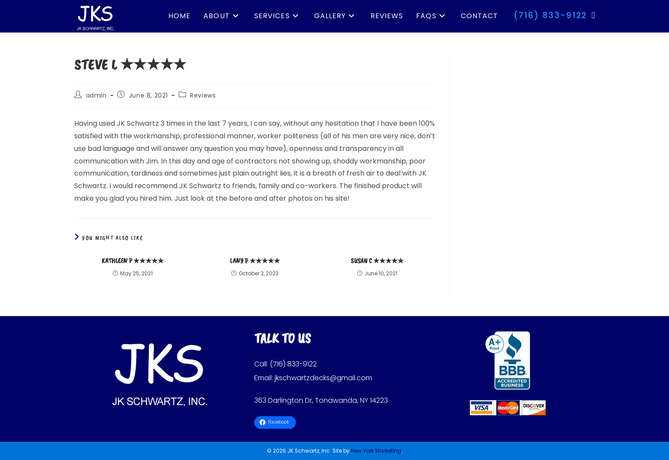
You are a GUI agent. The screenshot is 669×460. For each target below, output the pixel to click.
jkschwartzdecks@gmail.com (323, 378)
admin (96, 95)
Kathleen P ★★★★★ (133, 261)
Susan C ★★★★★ (377, 261)
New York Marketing (376, 450)
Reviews (203, 95)
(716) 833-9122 (550, 15)
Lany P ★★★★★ (255, 261)
